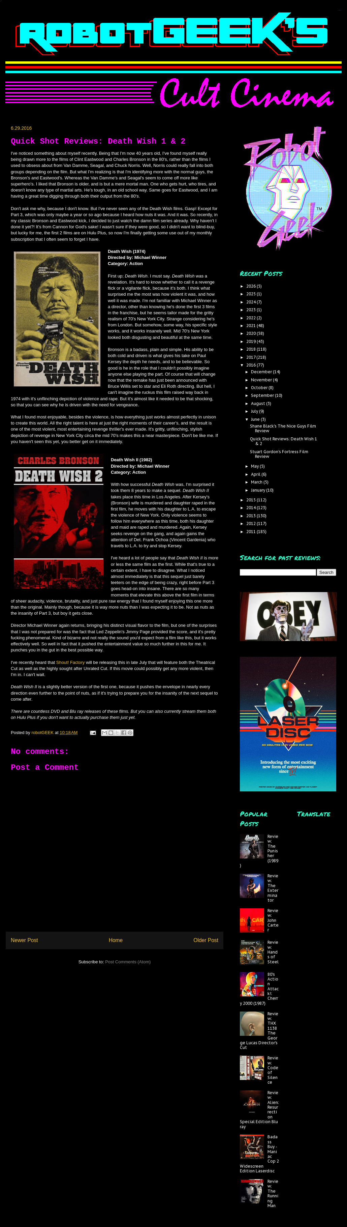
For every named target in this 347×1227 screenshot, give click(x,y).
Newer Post (24, 940)
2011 (251, 531)
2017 (251, 357)
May (255, 466)
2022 (251, 317)
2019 (251, 341)
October (260, 387)
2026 (251, 286)
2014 (251, 507)
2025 (251, 293)
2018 (251, 349)
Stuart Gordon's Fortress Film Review (279, 454)
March (257, 482)
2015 (251, 499)
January (258, 490)
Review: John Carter (273, 920)
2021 (251, 325)
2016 (251, 365)
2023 (251, 309)
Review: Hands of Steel (273, 952)
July (255, 411)
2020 (251, 333)
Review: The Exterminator (272, 888)
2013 (251, 515)
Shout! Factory (70, 662)
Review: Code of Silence (272, 1070)
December (262, 371)
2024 (251, 301)
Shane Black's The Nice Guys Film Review (283, 428)
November (262, 379)
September (263, 395)
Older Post (205, 940)
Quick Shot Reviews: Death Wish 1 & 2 (283, 441)
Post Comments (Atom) (128, 961)
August (258, 403)
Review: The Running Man (272, 1193)
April (256, 474)
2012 (251, 523)
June (256, 419)
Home (116, 940)
